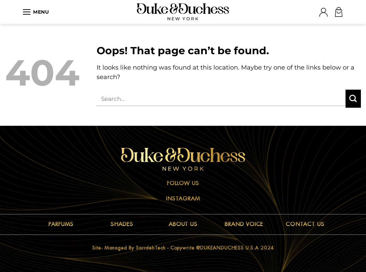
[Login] (323, 12)
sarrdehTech (151, 247)
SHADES (122, 224)
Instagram (183, 198)
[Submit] (353, 99)
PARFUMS (60, 224)
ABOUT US (183, 224)
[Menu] (35, 12)
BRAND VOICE (244, 224)
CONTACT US (305, 224)
